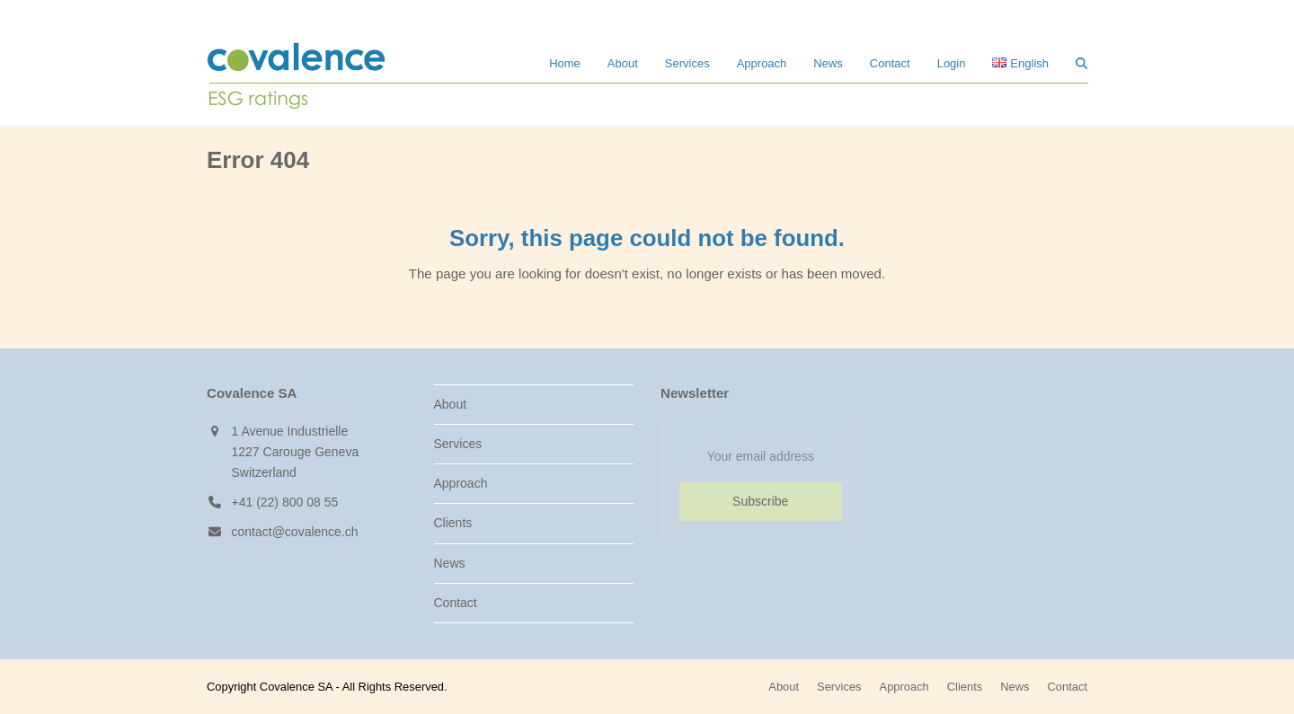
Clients (453, 523)
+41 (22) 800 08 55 (285, 502)
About (450, 404)
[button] (1081, 62)
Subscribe (760, 501)
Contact (455, 602)
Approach (461, 483)
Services (458, 443)
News (449, 563)
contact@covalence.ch (295, 531)
